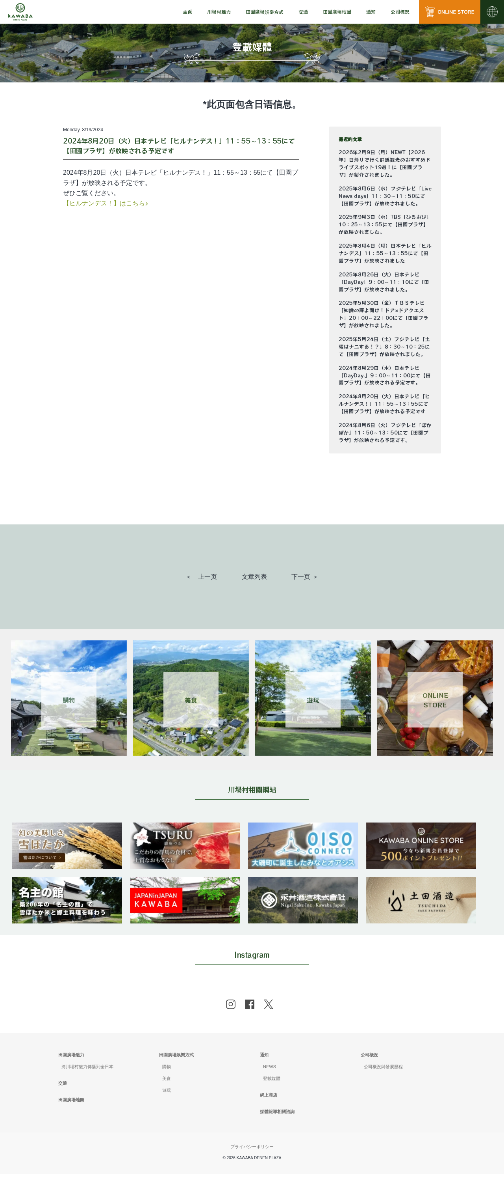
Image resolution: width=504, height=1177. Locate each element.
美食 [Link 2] (191, 700)
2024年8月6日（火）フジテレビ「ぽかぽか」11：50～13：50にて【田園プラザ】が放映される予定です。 (385, 433)
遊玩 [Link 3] (313, 700)
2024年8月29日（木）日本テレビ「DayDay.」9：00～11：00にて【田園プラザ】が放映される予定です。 (385, 375)
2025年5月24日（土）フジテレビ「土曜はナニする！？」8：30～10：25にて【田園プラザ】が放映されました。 (384, 347)
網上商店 (268, 1098)
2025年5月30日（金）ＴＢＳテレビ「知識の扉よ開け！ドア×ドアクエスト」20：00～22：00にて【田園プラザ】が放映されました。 (383, 314)
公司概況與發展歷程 (383, 1069)
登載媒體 (271, 1081)
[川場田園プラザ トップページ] (20, 12)
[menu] (187, 12)
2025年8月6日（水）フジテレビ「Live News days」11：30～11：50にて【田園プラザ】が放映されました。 (385, 196)
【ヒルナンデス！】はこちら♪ (105, 203)
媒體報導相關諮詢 (277, 1114)
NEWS (269, 1069)
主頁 (187, 11)
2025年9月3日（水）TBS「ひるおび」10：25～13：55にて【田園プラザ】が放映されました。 (385, 224)
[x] (268, 1007)
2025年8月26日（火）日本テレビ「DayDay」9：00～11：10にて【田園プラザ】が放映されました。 (384, 282)
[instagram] (230, 1007)
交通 (303, 11)
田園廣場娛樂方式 (176, 1058)
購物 (166, 1069)
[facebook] (249, 1007)
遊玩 (166, 1093)
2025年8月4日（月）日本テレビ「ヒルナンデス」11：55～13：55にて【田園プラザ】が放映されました (385, 253)
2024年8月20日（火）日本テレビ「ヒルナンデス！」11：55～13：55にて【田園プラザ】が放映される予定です (384, 404)
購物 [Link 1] (69, 700)
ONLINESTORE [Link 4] (435, 699)
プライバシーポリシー (252, 1149)
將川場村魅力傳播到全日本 (87, 1069)
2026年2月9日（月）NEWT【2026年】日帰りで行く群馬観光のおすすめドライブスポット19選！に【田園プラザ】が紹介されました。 (385, 163)
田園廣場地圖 (337, 11)
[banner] (69, 827)
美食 (166, 1081)
